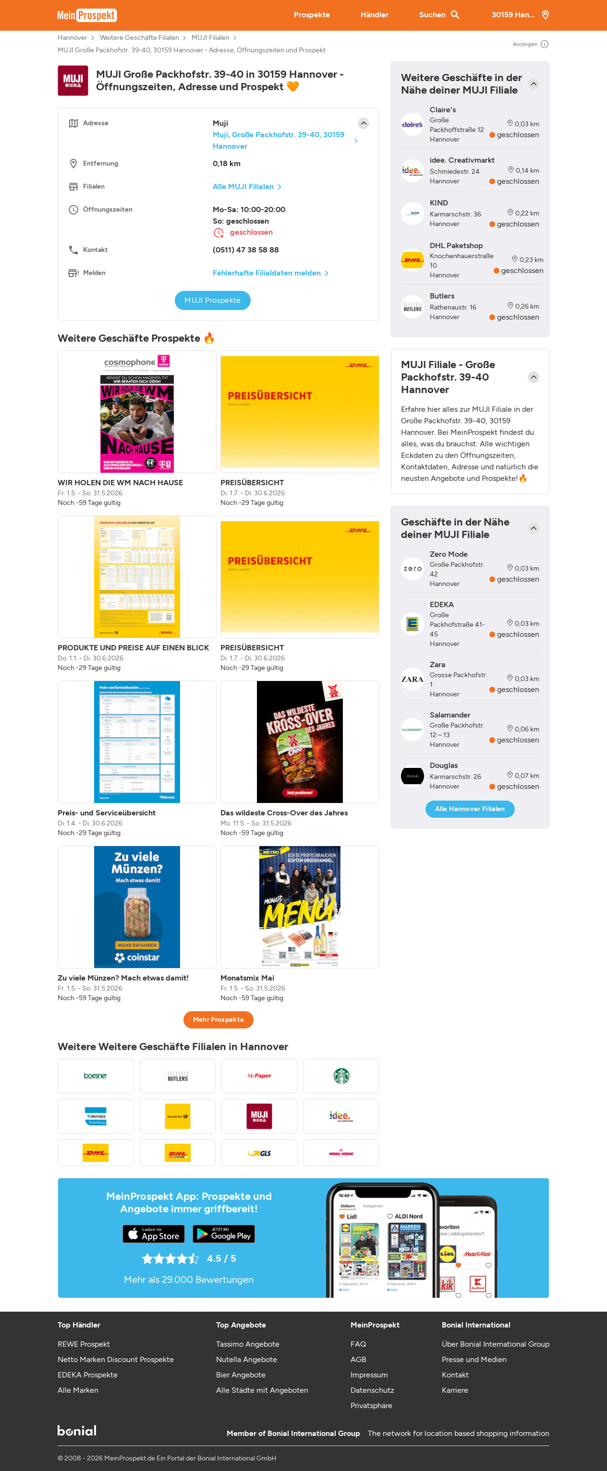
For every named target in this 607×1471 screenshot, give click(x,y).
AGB (358, 1359)
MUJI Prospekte (212, 300)
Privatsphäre (371, 1405)
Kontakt (455, 1374)
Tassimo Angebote (247, 1344)
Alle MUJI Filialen (243, 186)
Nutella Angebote (246, 1359)
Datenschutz (372, 1390)
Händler (374, 14)
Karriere (455, 1390)
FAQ (358, 1344)
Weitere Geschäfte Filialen (139, 38)
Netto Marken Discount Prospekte (116, 1359)
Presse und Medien (474, 1359)
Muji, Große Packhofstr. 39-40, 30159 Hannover (278, 140)
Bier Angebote (241, 1374)
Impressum (369, 1374)
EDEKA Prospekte (88, 1374)
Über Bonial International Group (495, 1344)
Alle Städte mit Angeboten (262, 1390)
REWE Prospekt (84, 1344)
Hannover (72, 38)
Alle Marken (78, 1390)
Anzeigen (531, 44)
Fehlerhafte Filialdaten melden (267, 272)
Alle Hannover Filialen (470, 809)
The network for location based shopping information (458, 1433)
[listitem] (137, 429)
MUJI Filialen (211, 38)
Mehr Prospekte (218, 1020)
